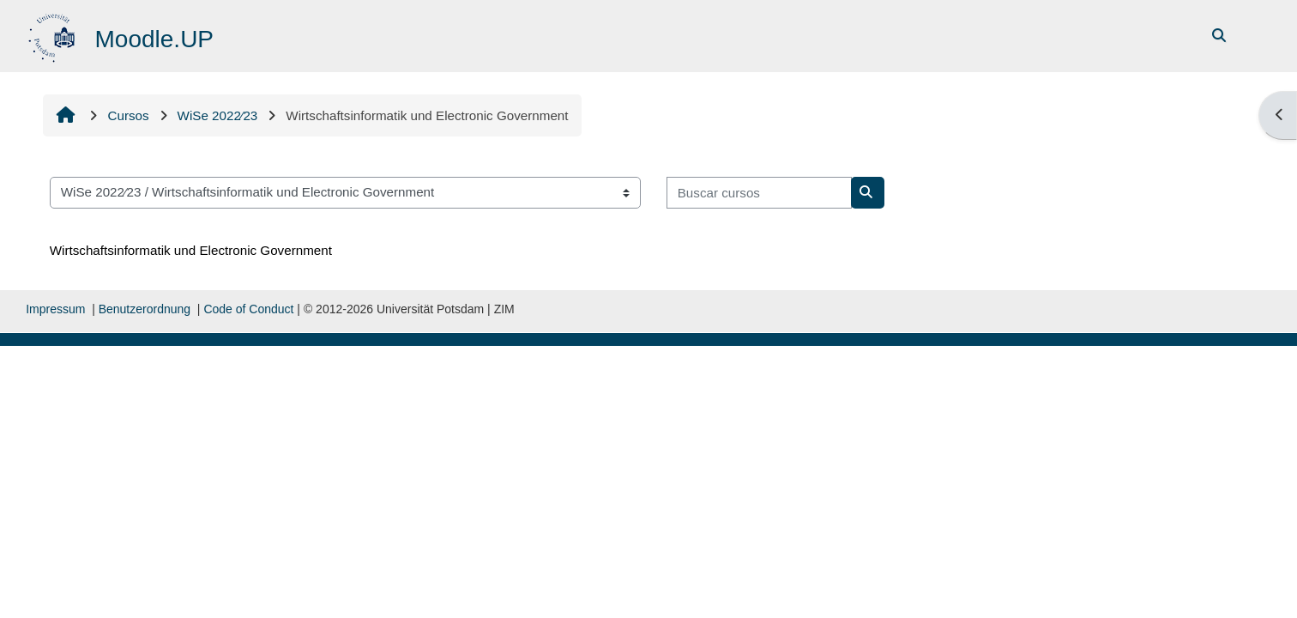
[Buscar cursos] (759, 193)
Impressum (55, 309)
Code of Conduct (248, 309)
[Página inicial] (53, 34)
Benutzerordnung (144, 309)
